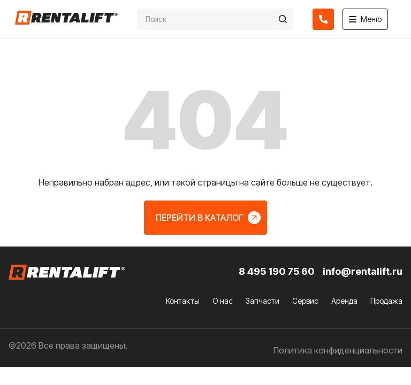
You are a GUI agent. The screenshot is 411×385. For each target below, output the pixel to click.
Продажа (386, 300)
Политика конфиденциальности (337, 350)
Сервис (305, 300)
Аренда (344, 300)
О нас (222, 300)
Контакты (183, 300)
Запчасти (262, 300)
